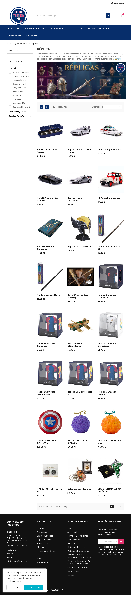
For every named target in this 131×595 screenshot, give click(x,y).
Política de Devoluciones (78, 551)
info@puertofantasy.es (17, 561)
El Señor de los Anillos (22, 76)
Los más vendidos (45, 536)
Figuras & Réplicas (45, 540)
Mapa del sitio (73, 571)
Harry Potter (19, 88)
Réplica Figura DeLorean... (74, 199)
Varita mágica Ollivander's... (74, 344)
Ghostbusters (19, 84)
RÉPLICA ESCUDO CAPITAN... (46, 441)
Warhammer (42, 562)
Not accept (14, 587)
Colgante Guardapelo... (79, 489)
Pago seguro (73, 543)
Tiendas (70, 575)
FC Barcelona (20, 80)
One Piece (18, 99)
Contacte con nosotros (77, 567)
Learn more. (15, 581)
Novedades (42, 532)
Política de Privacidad (76, 547)
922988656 (11, 554)
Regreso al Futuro (22, 107)
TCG (39, 558)
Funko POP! (42, 543)
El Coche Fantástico (22, 72)
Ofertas (40, 528)
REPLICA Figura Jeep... (109, 198)
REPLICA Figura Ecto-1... (110, 149)
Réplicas (13, 50)
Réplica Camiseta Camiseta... (107, 296)
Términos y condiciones (77, 536)
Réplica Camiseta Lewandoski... (46, 393)
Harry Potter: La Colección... (45, 247)
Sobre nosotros (74, 540)
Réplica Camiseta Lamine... (107, 393)
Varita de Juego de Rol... (50, 295)
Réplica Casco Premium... (80, 246)
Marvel (17, 95)
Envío (69, 528)
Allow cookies (33, 587)
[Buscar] (72, 15)
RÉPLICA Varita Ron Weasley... (77, 296)
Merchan (41, 547)
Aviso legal (72, 532)
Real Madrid (19, 103)
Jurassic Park (19, 92)
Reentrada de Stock (46, 551)
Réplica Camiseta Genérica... (107, 344)
